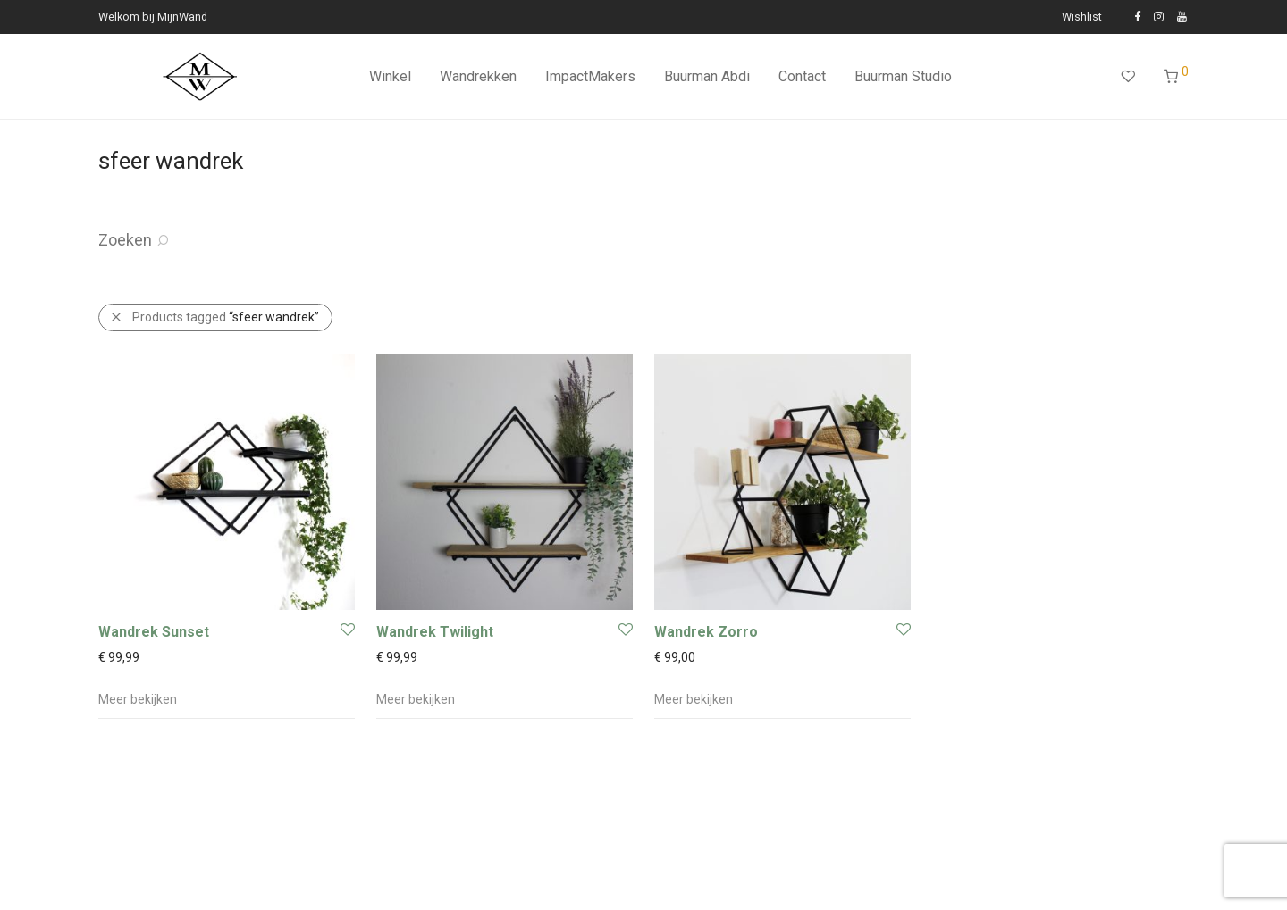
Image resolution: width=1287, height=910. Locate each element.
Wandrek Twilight (434, 631)
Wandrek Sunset (153, 631)
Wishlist (1082, 17)
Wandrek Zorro (706, 631)
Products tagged (225, 317)
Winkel (390, 76)
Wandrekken (478, 76)
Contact (802, 76)
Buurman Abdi (707, 76)
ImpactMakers (590, 76)
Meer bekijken (137, 699)
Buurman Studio (903, 76)
